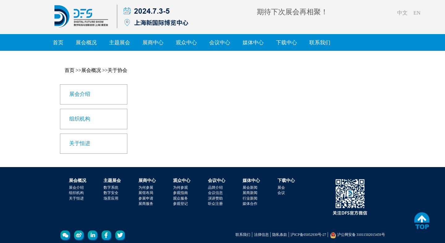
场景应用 (111, 198)
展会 (281, 187)
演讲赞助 (215, 198)
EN (417, 13)
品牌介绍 (215, 187)
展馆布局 (145, 193)
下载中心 (286, 42)
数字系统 (111, 187)
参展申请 (145, 198)
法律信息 (261, 234)
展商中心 (152, 42)
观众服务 (180, 198)
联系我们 (319, 42)
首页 (58, 42)
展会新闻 (250, 187)
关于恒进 (76, 198)
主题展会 (119, 42)
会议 (281, 193)
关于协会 (117, 70)
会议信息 (215, 193)
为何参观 (180, 187)
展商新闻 (250, 193)
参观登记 (180, 203)
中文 (402, 13)
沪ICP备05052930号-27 (308, 234)
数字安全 (111, 193)
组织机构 (76, 193)
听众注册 (215, 203)
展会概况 (86, 42)
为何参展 (145, 187)
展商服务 (145, 203)
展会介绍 (76, 187)
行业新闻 (250, 198)
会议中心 (219, 42)
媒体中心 (253, 42)
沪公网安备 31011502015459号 (361, 234)
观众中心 (186, 42)
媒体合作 (250, 203)
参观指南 (180, 193)
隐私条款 (279, 234)
